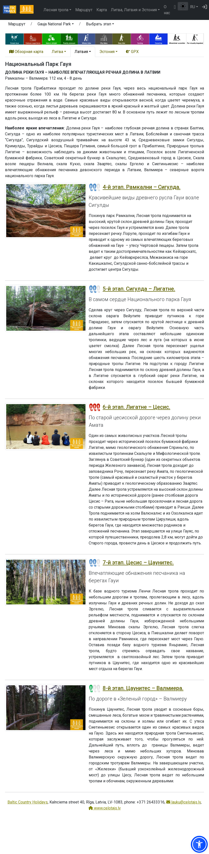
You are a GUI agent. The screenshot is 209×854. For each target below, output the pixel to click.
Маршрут (83, 9)
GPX (132, 51)
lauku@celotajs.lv (183, 802)
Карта (101, 9)
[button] (55, 25)
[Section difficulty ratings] (95, 187)
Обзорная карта (26, 51)
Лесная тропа (55, 9)
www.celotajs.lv (104, 808)
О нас (167, 9)
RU (192, 6)
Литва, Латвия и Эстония (134, 9)
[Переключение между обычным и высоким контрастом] (183, 6)
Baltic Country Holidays (27, 802)
